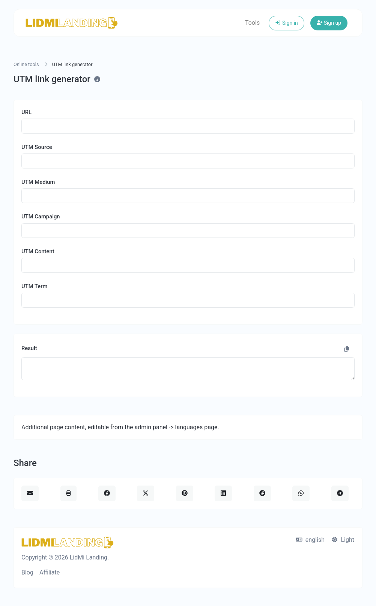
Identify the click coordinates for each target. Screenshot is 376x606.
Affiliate (49, 572)
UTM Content (37, 251)
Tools (252, 22)
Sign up (329, 23)
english (310, 539)
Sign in (286, 23)
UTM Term (34, 286)
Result (29, 348)
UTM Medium (38, 182)
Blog (27, 572)
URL (26, 112)
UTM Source (36, 147)
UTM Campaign (40, 216)
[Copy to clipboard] (346, 349)
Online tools (26, 64)
